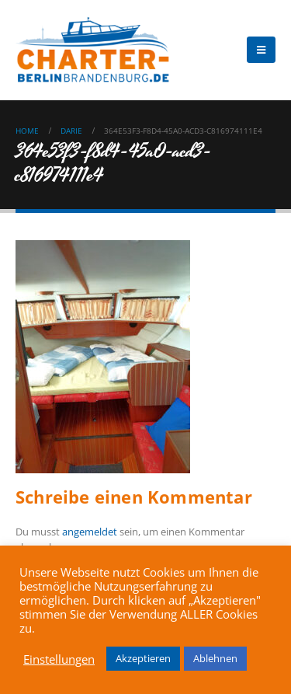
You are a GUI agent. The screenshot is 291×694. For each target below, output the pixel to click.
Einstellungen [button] (59, 659)
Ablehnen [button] (215, 658)
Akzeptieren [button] (143, 658)
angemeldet (89, 532)
